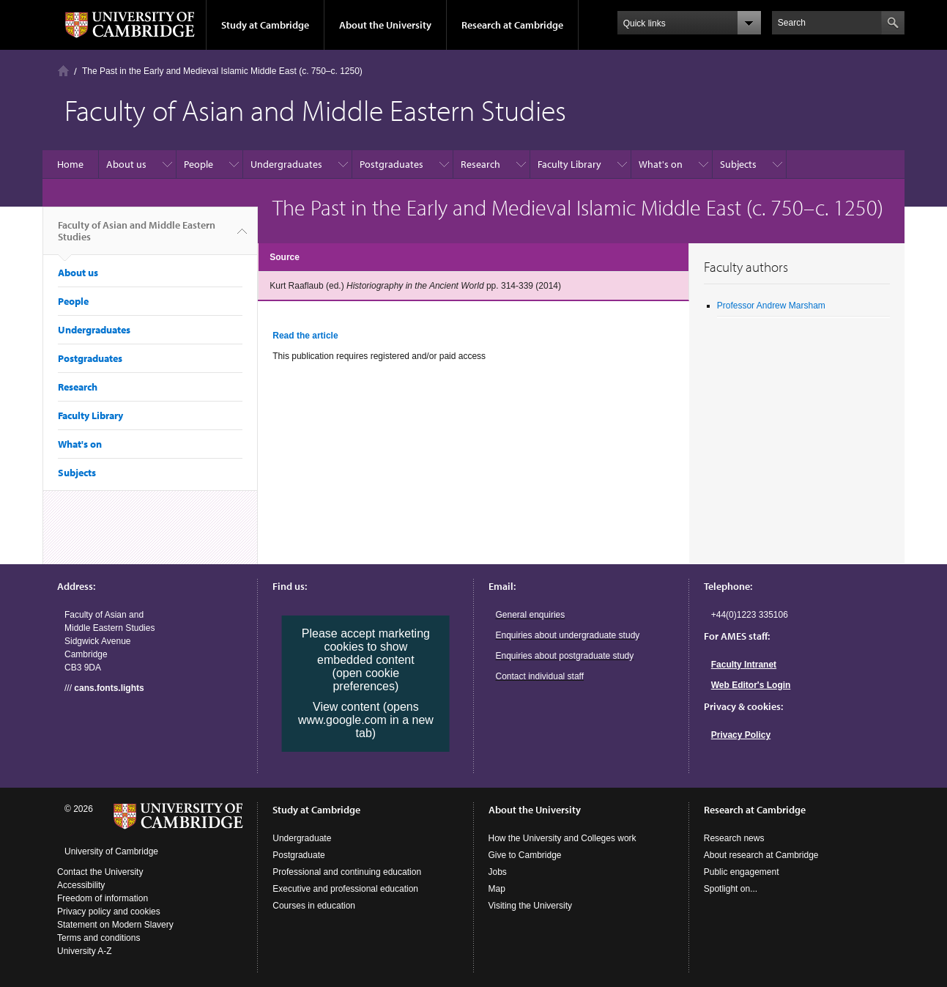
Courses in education (313, 906)
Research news (734, 838)
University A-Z (84, 951)
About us (126, 164)
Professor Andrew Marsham (771, 305)
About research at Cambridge (761, 855)
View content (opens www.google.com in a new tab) (366, 719)
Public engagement (741, 872)
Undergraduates (286, 164)
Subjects (738, 164)
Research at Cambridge (512, 25)
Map (497, 889)
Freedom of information (102, 898)
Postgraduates (391, 164)
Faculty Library (569, 164)
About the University (385, 25)
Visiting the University (531, 906)
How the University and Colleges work (562, 838)
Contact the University (100, 872)
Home (63, 70)
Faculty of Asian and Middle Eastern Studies (136, 236)
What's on (661, 164)
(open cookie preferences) (366, 679)
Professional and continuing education (346, 872)
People (198, 164)
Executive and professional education (345, 889)
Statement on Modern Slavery (115, 925)
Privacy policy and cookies (108, 911)
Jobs (498, 872)
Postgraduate (298, 855)
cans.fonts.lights (109, 688)
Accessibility (81, 885)
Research (480, 164)
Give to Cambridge (525, 855)
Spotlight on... (730, 889)
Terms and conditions (98, 938)
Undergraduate (301, 838)
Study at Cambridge (265, 25)
